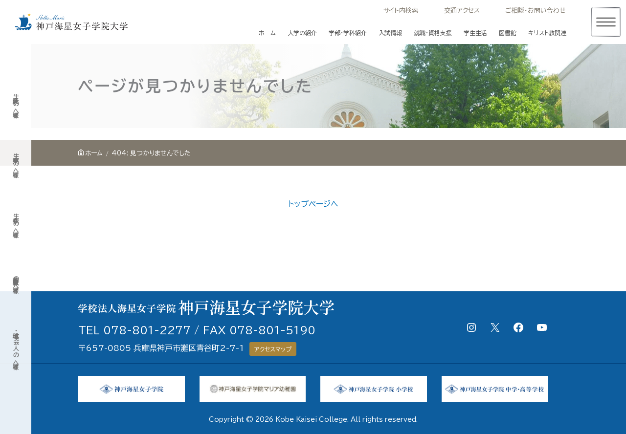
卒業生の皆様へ (15, 163)
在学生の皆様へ (15, 223)
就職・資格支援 (433, 33)
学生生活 (475, 33)
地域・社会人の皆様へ (15, 347)
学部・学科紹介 (348, 33)
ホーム (267, 33)
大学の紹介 (302, 33)
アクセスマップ (272, 349)
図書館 (507, 33)
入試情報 (390, 33)
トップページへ (313, 204)
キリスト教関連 (547, 33)
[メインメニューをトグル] (605, 22)
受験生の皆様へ (15, 103)
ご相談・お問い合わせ (535, 10)
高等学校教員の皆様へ (15, 280)
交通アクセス (462, 10)
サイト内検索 (400, 10)
